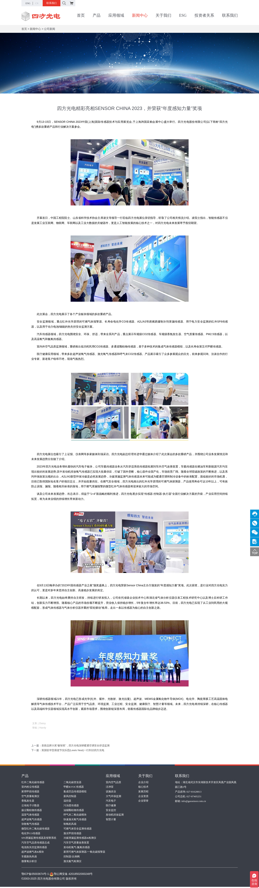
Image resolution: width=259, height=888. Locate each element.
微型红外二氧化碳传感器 (35, 829)
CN (37, 3)
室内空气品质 (113, 782)
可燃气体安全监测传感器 (78, 829)
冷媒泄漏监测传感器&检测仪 (80, 838)
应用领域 (116, 15)
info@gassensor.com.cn (193, 800)
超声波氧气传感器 (31, 819)
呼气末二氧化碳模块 (75, 815)
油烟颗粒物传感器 (74, 810)
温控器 (67, 800)
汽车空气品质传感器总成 (35, 843)
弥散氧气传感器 (30, 824)
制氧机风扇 (70, 824)
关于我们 (163, 15)
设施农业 (111, 791)
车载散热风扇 (29, 857)
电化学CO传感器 (30, 833)
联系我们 (51, 3)
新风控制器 (70, 796)
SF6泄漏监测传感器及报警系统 (38, 838)
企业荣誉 (143, 800)
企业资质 (143, 796)
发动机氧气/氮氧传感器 (77, 848)
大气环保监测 (113, 796)
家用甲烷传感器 (30, 791)
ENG (28, 3)
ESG (183, 15)
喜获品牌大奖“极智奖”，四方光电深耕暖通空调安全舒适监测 (75, 745)
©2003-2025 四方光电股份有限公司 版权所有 (49, 879)
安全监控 (111, 810)
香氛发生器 (27, 800)
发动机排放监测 (115, 815)
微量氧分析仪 (29, 862)
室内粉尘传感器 (30, 786)
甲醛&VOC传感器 (74, 786)
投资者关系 (204, 15)
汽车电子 (111, 800)
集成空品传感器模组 (75, 791)
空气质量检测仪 (30, 796)
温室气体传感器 (30, 815)
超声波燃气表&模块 (32, 852)
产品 (96, 15)
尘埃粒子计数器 (30, 805)
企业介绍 (143, 782)
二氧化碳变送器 (72, 782)
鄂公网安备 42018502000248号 (71, 875)
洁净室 (109, 786)
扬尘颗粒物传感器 (31, 810)
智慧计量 (111, 819)
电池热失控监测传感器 (34, 848)
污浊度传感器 (71, 805)
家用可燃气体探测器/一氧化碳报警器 (84, 852)
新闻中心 (140, 15)
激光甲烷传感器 (72, 833)
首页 (81, 15)
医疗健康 (111, 805)
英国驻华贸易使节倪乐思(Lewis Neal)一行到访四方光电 (72, 750)
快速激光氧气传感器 (75, 819)
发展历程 (143, 791)
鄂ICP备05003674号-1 (35, 875)
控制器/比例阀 (72, 857)
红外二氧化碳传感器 (32, 782)
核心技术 (143, 786)
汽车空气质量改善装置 (76, 843)
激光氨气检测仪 (72, 862)
